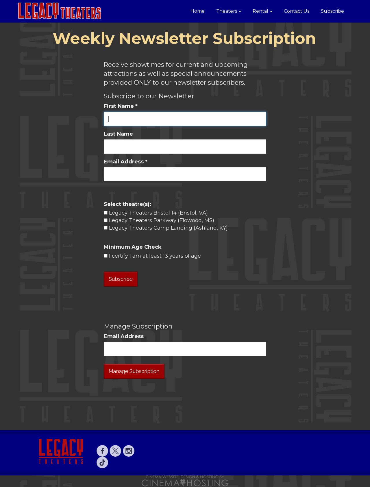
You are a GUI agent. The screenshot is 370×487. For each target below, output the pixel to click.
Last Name (118, 134)
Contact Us (296, 11)
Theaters (228, 11)
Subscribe (332, 11)
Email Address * (125, 161)
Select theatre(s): (127, 204)
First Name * (121, 106)
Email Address (124, 336)
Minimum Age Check (133, 247)
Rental (262, 11)
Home (197, 11)
